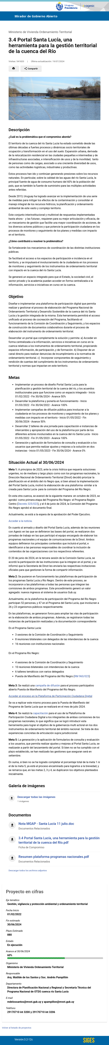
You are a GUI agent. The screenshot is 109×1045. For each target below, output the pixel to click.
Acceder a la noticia (20, 521)
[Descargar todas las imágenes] (54, 797)
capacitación (41, 713)
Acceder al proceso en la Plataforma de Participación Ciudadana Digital (50, 696)
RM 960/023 (81, 676)
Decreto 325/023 (28, 503)
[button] (14, 68)
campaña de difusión (47, 685)
